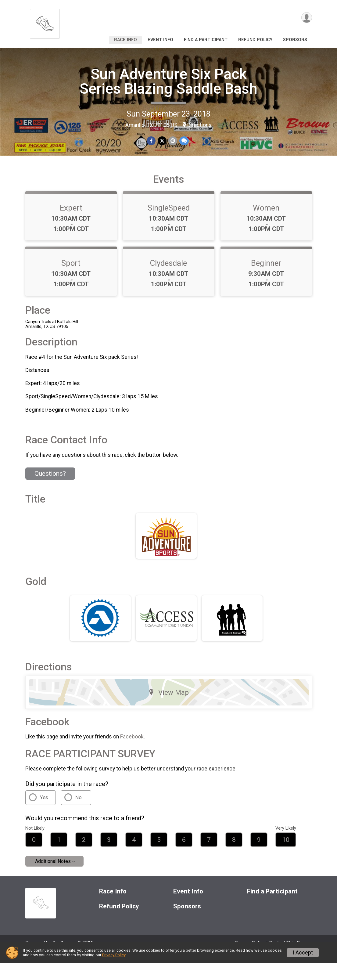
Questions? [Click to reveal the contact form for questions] (50, 482)
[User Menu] (306, 17)
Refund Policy (255, 39)
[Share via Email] (172, 140)
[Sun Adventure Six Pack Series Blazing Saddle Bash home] (44, 22)
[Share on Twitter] (162, 140)
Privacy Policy (113, 955)
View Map (168, 701)
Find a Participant (206, 39)
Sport (71, 271)
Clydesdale (168, 271)
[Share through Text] (183, 140)
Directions (199, 125)
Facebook (132, 745)
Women (266, 216)
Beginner (266, 271)
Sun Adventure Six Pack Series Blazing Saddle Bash (168, 81)
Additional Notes (53, 870)
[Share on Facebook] (151, 140)
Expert (71, 216)
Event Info (160, 39)
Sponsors (295, 39)
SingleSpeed (169, 216)
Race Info (125, 39)
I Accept (303, 953)
